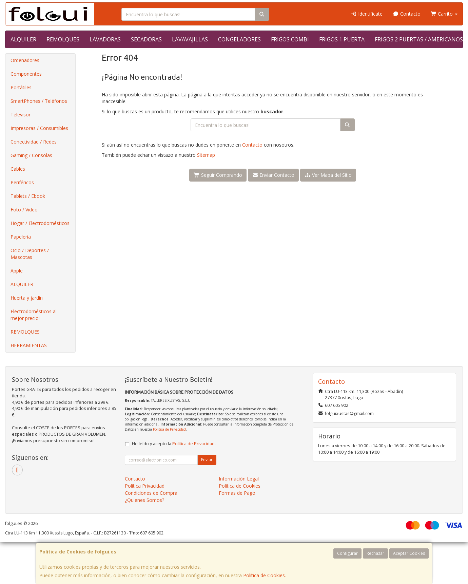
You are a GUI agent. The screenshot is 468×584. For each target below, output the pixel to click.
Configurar (347, 553)
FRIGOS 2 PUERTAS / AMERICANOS (419, 39)
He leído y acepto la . (174, 444)
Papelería (21, 236)
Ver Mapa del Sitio (328, 175)
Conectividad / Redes (34, 141)
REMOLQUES (62, 39)
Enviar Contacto (273, 175)
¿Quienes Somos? (144, 500)
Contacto (407, 14)
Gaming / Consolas (31, 155)
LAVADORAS (105, 39)
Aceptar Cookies (409, 553)
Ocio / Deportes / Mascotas (30, 253)
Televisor (21, 114)
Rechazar (375, 553)
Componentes (26, 74)
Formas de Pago (237, 493)
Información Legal (239, 478)
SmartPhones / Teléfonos (39, 101)
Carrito (444, 14)
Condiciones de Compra (151, 493)
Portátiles (21, 87)
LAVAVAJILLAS (190, 39)
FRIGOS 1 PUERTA (342, 39)
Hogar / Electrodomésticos (40, 223)
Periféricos (22, 182)
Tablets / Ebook (28, 196)
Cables (18, 169)
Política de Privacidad (169, 429)
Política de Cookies (264, 575)
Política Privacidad (144, 486)
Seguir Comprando (218, 175)
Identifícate (367, 14)
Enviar (207, 460)
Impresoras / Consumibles (39, 128)
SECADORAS (146, 39)
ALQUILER (23, 39)
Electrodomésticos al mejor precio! (34, 314)
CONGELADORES (239, 39)
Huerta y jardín (27, 298)
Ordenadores (25, 60)
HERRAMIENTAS (29, 345)
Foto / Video (24, 209)
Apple (17, 270)
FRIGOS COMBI (290, 39)
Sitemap (206, 155)
